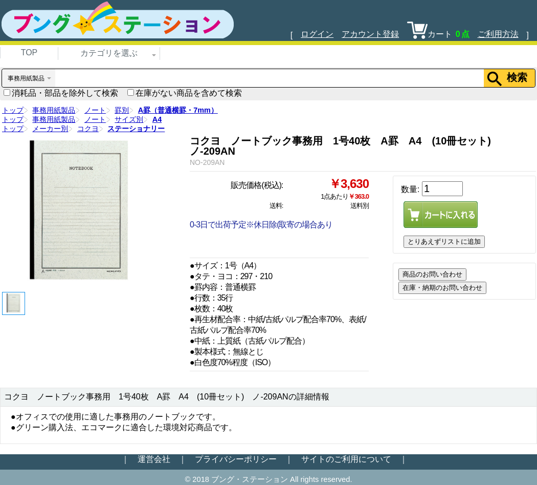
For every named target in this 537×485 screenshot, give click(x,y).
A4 (157, 119)
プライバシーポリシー (236, 459)
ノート (95, 110)
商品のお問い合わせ (432, 274)
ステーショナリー (136, 128)
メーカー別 (50, 128)
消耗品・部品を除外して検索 (61, 93)
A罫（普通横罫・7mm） (178, 110)
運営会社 (154, 459)
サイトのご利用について (346, 459)
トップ (13, 110)
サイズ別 (129, 119)
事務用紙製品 (53, 110)
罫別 (122, 110)
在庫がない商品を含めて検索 (184, 93)
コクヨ (88, 128)
